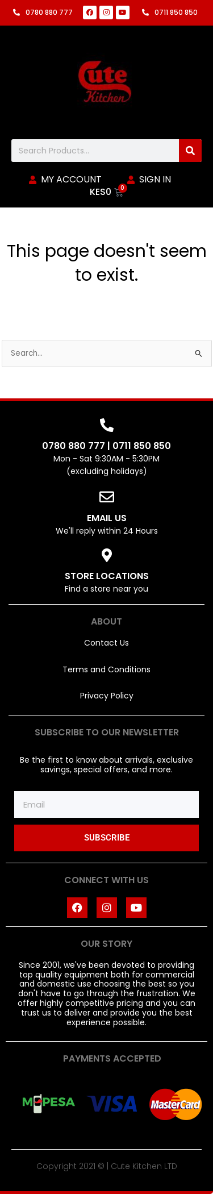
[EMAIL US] (106, 496)
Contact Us (106, 642)
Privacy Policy (106, 695)
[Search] (190, 150)
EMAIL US (107, 518)
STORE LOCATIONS (107, 576)
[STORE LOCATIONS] (107, 555)
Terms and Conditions (106, 669)
